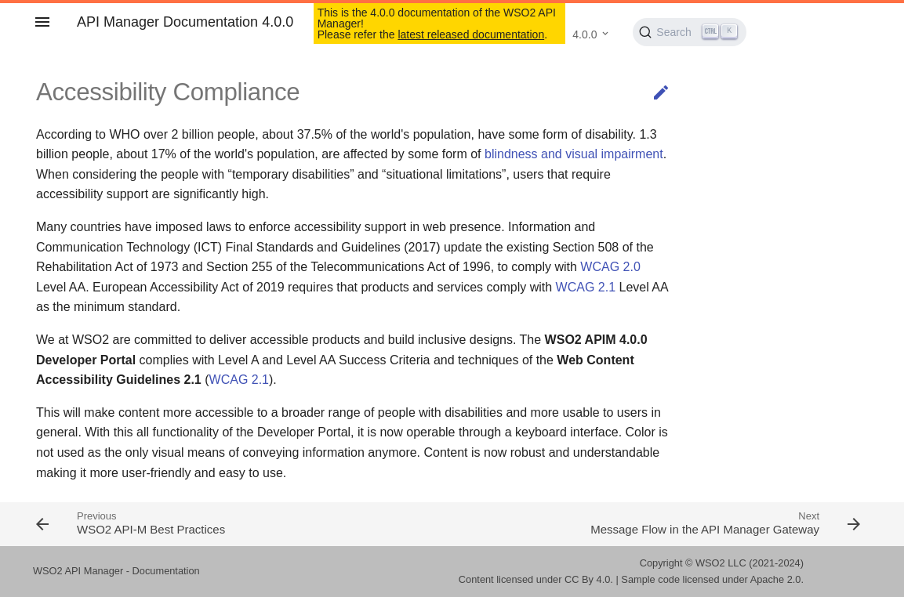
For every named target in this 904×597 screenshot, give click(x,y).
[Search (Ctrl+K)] (689, 32)
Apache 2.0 (775, 579)
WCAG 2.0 (610, 266)
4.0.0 (584, 34)
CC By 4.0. (589, 579)
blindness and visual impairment (574, 154)
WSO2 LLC (720, 563)
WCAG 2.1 (585, 287)
